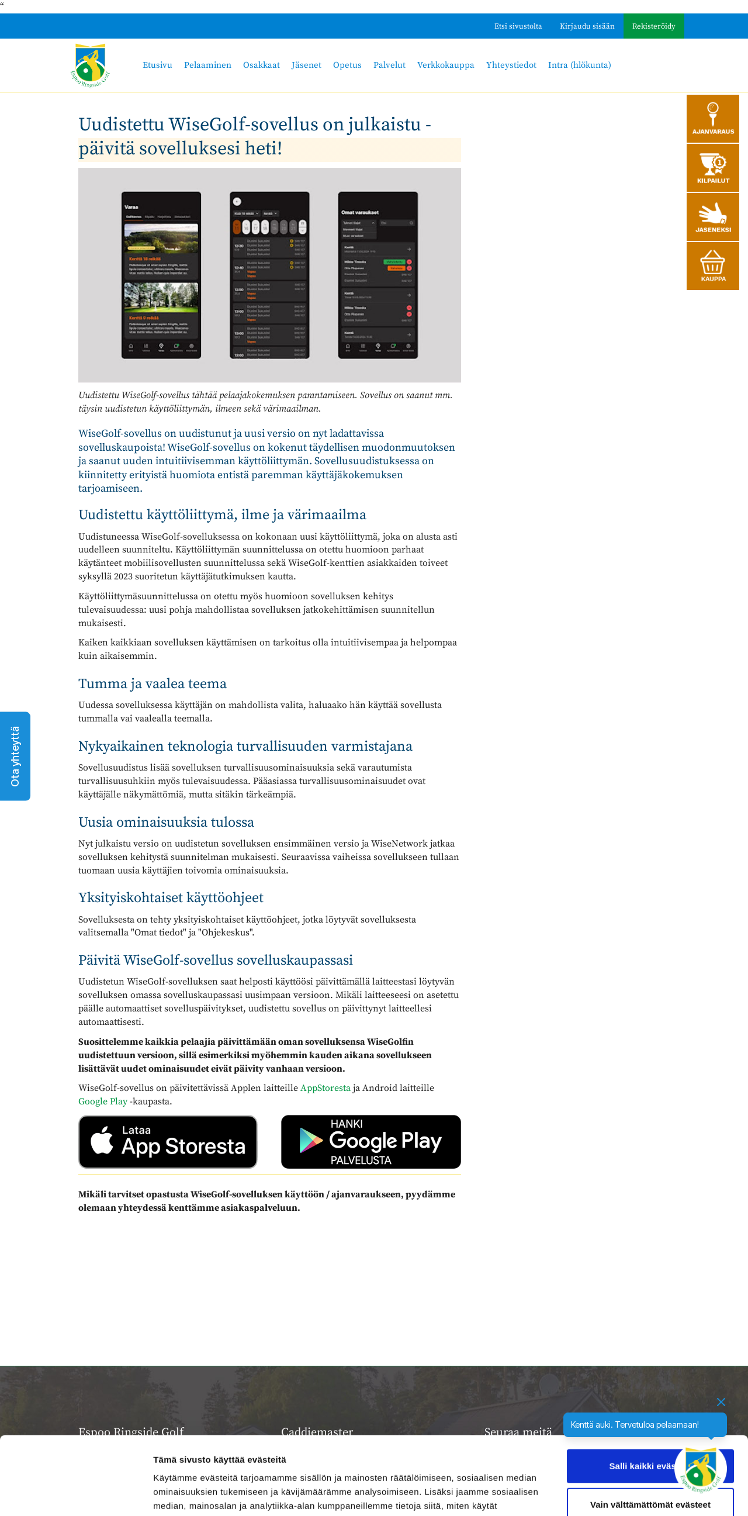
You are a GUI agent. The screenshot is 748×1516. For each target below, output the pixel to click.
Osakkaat (261, 65)
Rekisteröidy (654, 26)
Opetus (347, 65)
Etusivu (157, 65)
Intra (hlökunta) (579, 65)
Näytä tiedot (178, 1493)
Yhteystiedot (511, 65)
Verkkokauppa (446, 65)
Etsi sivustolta (518, 26)
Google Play (102, 1101)
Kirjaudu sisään (587, 26)
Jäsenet (306, 65)
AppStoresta (325, 1088)
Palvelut (389, 65)
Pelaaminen (207, 65)
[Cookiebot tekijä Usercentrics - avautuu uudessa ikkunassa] (76, 1493)
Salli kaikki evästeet (651, 1393)
